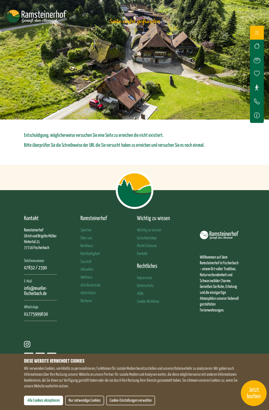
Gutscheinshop (146, 238)
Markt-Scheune (147, 246)
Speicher (86, 230)
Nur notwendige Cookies (85, 400)
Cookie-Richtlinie (148, 302)
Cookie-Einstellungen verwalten (131, 400)
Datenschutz (145, 286)
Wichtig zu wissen (149, 230)
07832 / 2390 (35, 267)
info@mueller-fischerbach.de (35, 291)
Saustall (85, 262)
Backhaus (86, 246)
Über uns (86, 238)
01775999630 (36, 314)
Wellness (86, 277)
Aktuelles (86, 269)
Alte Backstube (90, 285)
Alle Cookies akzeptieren (43, 400)
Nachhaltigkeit (90, 254)
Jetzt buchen (254, 393)
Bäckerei (86, 301)
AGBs (140, 294)
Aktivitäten (88, 293)
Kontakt (142, 254)
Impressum (144, 278)
